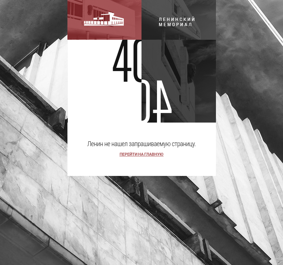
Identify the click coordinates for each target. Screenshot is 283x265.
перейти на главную (141, 154)
